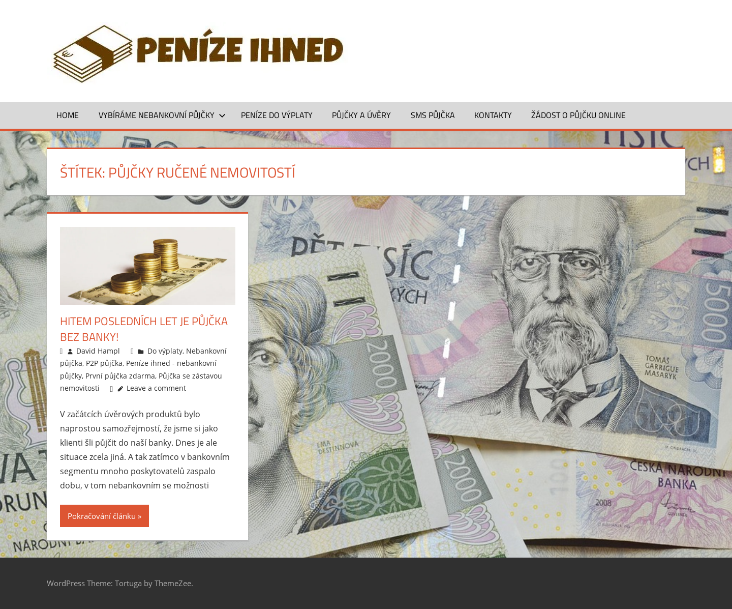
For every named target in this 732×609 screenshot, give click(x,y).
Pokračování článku (102, 516)
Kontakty (493, 115)
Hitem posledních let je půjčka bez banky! (144, 328)
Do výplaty (164, 351)
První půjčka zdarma (120, 376)
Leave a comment (156, 388)
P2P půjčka (104, 363)
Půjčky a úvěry (361, 115)
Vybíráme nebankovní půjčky (162, 115)
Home (67, 115)
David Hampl (98, 351)
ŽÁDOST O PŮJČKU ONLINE (578, 115)
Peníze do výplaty (277, 115)
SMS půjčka (433, 115)
